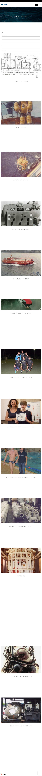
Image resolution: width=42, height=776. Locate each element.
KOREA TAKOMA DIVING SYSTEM (21, 526)
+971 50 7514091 (24, 679)
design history (5, 38)
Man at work (5, 46)
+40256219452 (23, 680)
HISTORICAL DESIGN (21, 81)
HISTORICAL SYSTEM (21, 180)
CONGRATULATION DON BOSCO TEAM (21, 427)
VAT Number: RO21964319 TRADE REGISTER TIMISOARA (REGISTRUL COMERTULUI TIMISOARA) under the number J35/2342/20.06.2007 (26, 743)
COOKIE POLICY (26, 771)
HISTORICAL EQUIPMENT (21, 229)
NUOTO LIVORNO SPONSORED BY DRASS (21, 477)
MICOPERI (21, 576)
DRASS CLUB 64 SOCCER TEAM (21, 377)
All (2, 32)
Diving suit (21, 113)
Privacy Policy (33, 771)
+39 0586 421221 (22, 678)
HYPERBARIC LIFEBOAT (21, 279)
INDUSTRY (4, 43)
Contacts (21, 690)
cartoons (4, 35)
